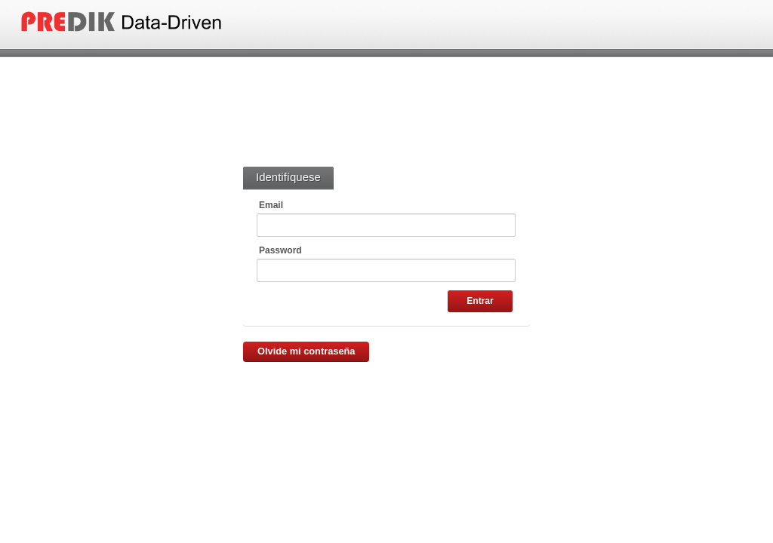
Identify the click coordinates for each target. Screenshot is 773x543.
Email (271, 205)
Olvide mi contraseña (306, 351)
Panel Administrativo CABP (159, 21)
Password (280, 250)
